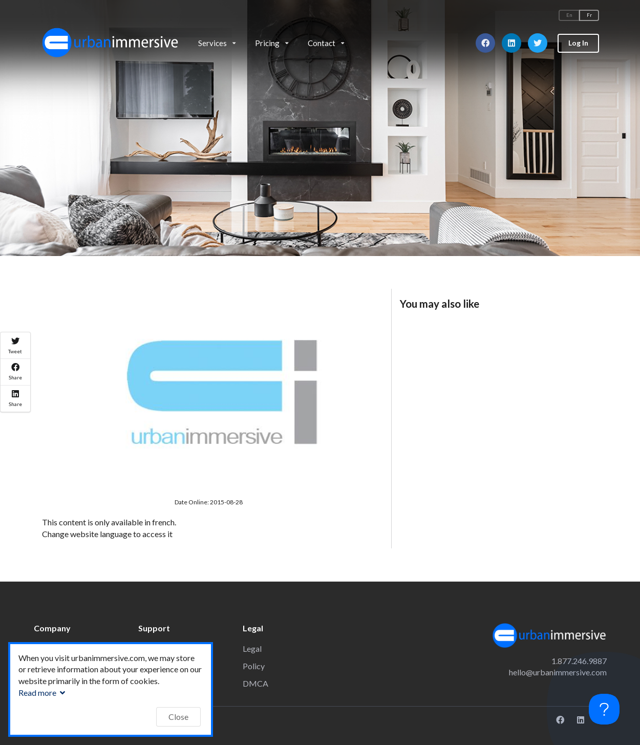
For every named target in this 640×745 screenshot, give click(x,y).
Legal (252, 648)
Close (178, 716)
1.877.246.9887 (579, 661)
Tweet (15, 345)
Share (15, 371)
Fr (589, 15)
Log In (578, 42)
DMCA (255, 683)
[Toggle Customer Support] (604, 709)
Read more (43, 692)
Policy (254, 666)
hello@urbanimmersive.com (558, 672)
